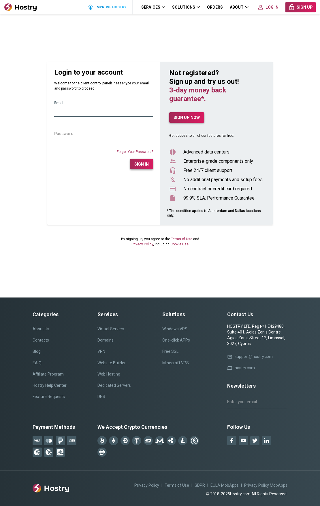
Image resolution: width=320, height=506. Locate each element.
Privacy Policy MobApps (265, 485)
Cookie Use (179, 244)
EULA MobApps (224, 485)
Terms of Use (181, 239)
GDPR (200, 485)
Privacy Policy (142, 244)
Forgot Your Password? (135, 152)
